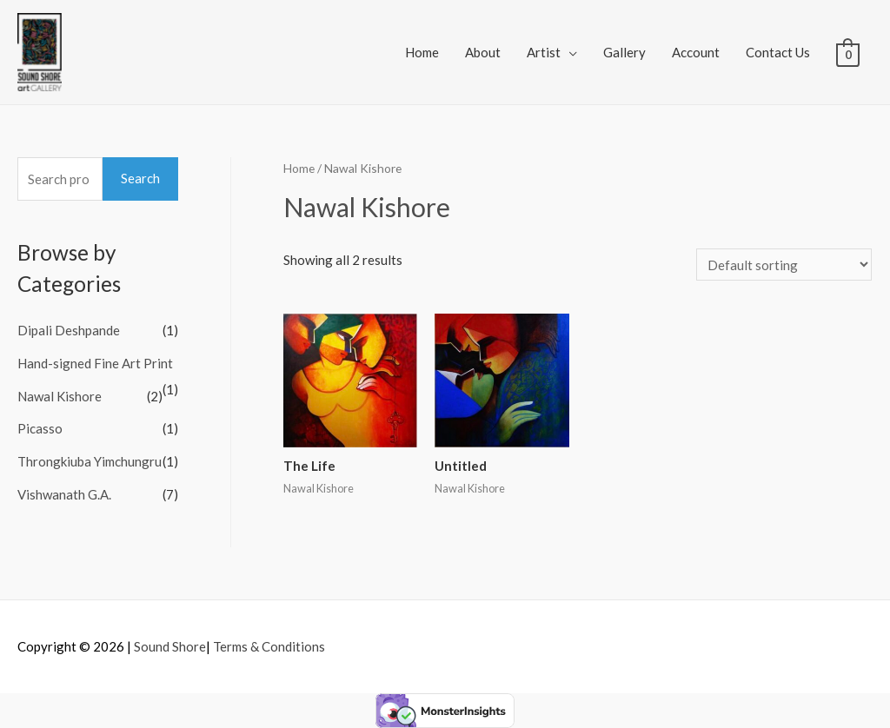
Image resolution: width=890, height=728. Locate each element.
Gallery (624, 52)
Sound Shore (170, 646)
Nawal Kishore (59, 396)
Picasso (40, 428)
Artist (544, 52)
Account (696, 52)
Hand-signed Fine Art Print (95, 363)
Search (140, 178)
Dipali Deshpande (68, 330)
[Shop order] (784, 264)
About (483, 52)
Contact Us (778, 52)
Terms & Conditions (269, 646)
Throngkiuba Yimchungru (89, 461)
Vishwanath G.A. (64, 494)
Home (422, 52)
